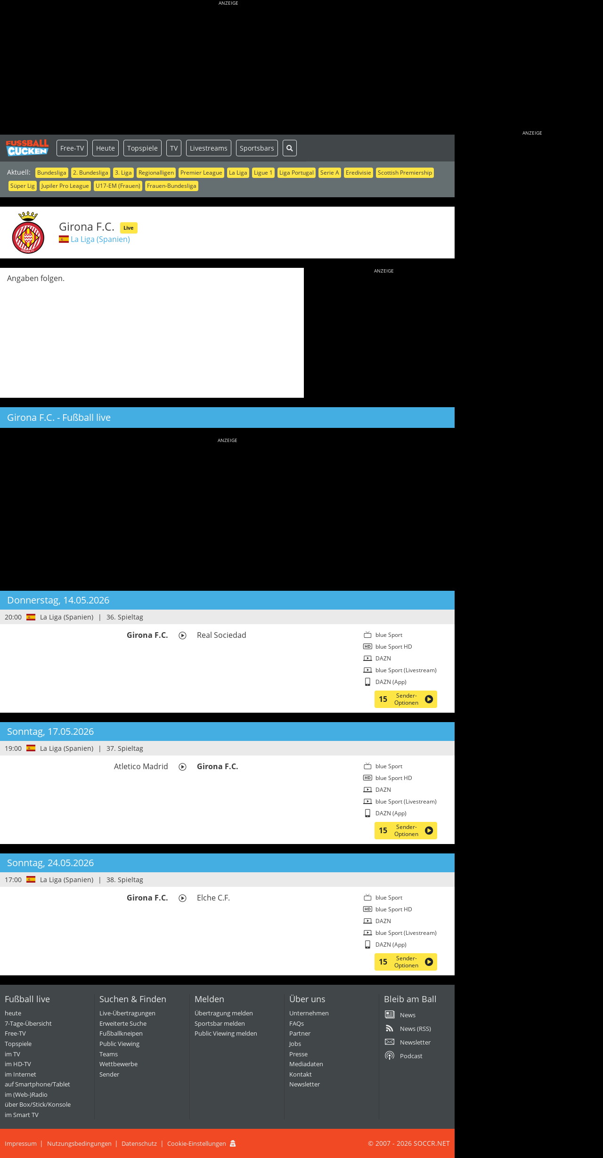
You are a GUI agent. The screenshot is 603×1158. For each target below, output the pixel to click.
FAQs (296, 1023)
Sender (109, 1074)
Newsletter (304, 1084)
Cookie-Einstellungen (196, 1143)
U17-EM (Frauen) (118, 186)
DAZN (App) (391, 682)
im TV (12, 1054)
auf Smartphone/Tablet (37, 1084)
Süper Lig (22, 186)
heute (13, 1013)
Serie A (329, 173)
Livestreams (209, 148)
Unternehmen (309, 1013)
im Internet (20, 1074)
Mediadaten (306, 1064)
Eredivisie (358, 173)
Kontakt (300, 1074)
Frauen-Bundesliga (171, 186)
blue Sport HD (393, 647)
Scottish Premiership (405, 173)
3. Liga (123, 173)
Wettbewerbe (118, 1064)
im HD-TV (18, 1064)
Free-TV (72, 148)
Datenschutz (139, 1143)
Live (128, 227)
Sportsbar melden (220, 1023)
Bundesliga (51, 173)
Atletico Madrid (141, 766)
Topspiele (142, 148)
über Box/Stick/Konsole (38, 1104)
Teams (108, 1054)
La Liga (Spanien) (100, 239)
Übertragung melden (224, 1013)
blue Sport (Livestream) (406, 670)
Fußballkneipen (121, 1033)
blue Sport (388, 635)
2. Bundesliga (90, 173)
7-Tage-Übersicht (28, 1023)
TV (174, 148)
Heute (105, 148)
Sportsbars (257, 148)
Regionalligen (156, 173)
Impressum (21, 1143)
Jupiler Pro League (65, 186)
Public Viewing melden (226, 1033)
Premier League (201, 173)
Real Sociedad (221, 635)
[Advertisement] (228, 68)
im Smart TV (22, 1114)
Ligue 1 (263, 173)
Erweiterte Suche (123, 1023)
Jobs (295, 1043)
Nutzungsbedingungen (79, 1143)
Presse (298, 1054)
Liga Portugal (296, 173)
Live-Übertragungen (127, 1013)
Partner (299, 1033)
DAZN (383, 658)
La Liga (238, 173)
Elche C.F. (213, 898)
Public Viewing (119, 1043)
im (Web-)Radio (26, 1094)
